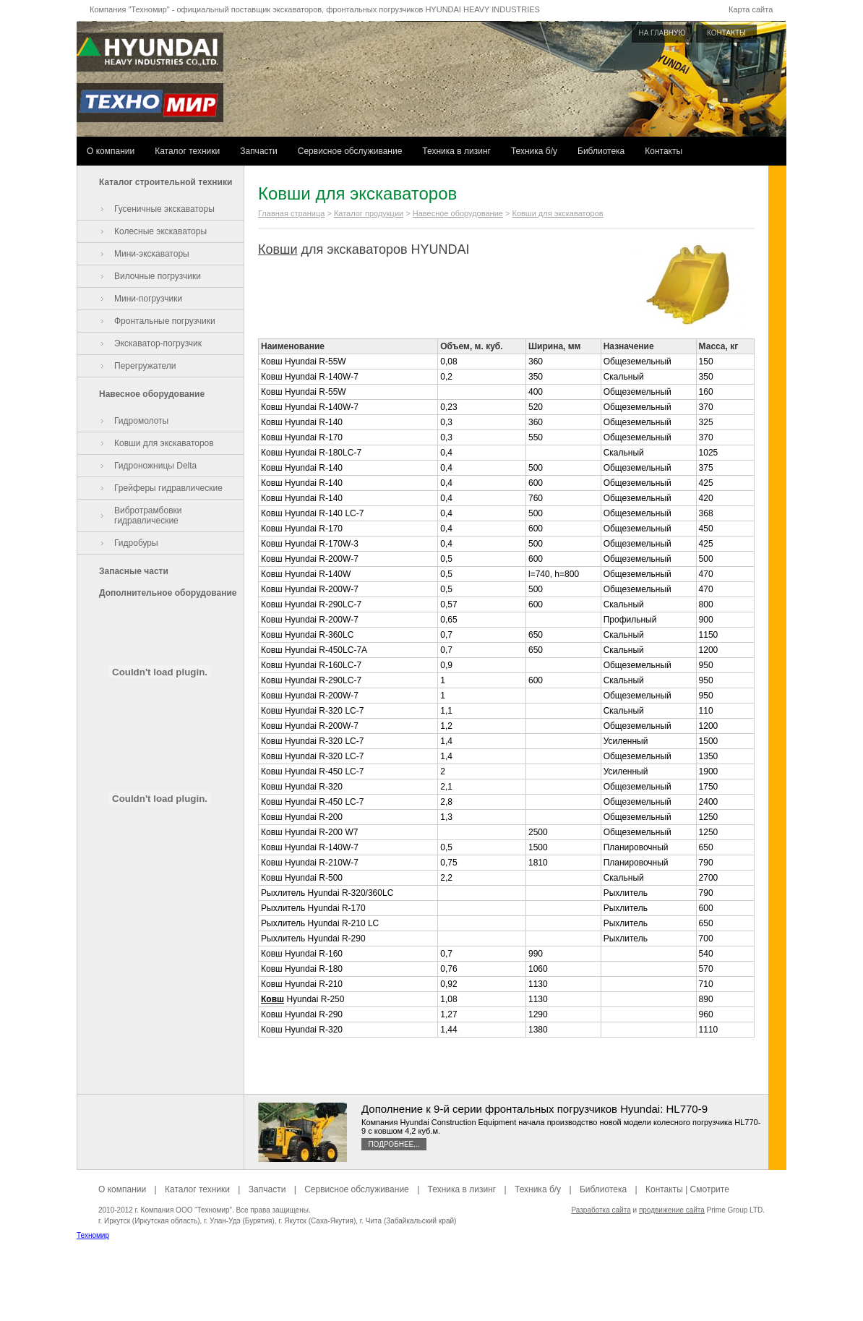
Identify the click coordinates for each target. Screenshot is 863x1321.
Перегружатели (145, 366)
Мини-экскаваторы (151, 254)
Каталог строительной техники (165, 182)
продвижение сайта (672, 1210)
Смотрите (709, 1189)
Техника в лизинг (456, 151)
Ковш (272, 999)
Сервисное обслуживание (350, 151)
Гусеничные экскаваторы (164, 209)
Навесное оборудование (152, 394)
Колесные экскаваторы (160, 231)
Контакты (663, 151)
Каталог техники (187, 151)
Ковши (278, 249)
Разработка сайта (600, 1210)
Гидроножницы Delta (155, 466)
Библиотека (601, 151)
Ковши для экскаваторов (164, 443)
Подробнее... (393, 1144)
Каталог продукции (368, 213)
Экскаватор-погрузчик (158, 343)
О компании (110, 151)
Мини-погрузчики (148, 299)
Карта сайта (751, 9)
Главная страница (291, 213)
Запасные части (133, 571)
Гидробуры (136, 543)
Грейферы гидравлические (168, 488)
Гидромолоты (141, 421)
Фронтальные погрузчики (164, 321)
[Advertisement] (431, 1288)
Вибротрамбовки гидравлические (148, 515)
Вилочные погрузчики (157, 276)
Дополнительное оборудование (167, 593)
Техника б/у (534, 151)
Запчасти (259, 151)
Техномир (93, 1235)
